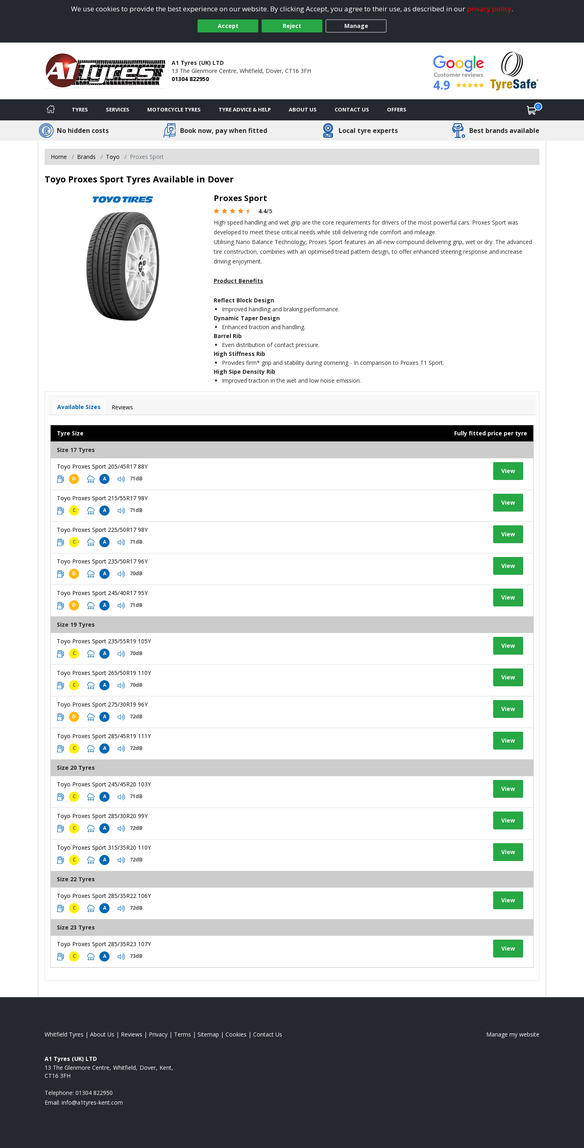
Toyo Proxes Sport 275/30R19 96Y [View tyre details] (102, 704)
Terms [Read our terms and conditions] (182, 1034)
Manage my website (512, 1034)
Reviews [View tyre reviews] (122, 407)
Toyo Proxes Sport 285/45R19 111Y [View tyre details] (104, 736)
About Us (303, 109)
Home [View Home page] (59, 157)
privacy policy (489, 8)
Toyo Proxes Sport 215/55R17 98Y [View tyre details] (102, 498)
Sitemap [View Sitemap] (208, 1034)
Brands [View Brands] (86, 157)
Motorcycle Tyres (174, 109)
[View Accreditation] (514, 70)
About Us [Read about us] (102, 1034)
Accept (228, 26)
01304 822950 (190, 79)
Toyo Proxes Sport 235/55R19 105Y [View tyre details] (104, 641)
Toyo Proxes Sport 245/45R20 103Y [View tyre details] (104, 784)
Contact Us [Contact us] (352, 109)
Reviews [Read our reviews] (131, 1034)
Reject (292, 26)
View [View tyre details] (508, 471)
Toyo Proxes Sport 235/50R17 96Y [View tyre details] (102, 561)
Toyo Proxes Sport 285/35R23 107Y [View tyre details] (104, 944)
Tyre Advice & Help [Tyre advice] (245, 109)
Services (117, 109)
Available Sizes (79, 407)
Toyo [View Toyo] (113, 157)
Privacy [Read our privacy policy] (158, 1034)
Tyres (80, 109)
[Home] (51, 109)
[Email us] (92, 1102)
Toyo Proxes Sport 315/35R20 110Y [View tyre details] (104, 847)
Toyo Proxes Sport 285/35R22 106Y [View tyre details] (104, 896)
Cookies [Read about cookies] (236, 1034)
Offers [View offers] (396, 109)
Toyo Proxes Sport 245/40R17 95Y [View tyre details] (102, 593)
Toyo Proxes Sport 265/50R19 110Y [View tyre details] (104, 673)
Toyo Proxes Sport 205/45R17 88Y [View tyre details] (102, 466)
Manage (356, 26)
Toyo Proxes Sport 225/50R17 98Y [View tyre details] (102, 529)
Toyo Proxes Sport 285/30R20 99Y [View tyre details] (102, 816)
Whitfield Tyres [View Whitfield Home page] (64, 1034)
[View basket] (531, 109)
